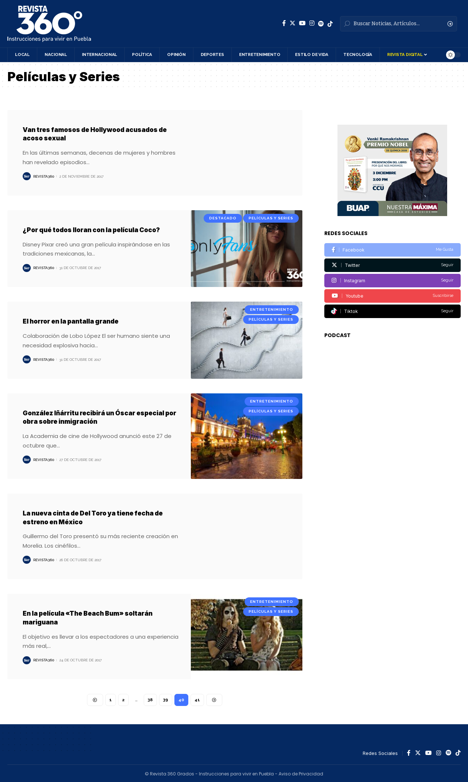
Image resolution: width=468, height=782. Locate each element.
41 (197, 698)
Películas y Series (271, 218)
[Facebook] (284, 23)
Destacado (223, 218)
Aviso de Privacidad (301, 773)
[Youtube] (392, 281)
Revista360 (43, 176)
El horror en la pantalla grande (75, 321)
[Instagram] (311, 23)
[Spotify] (321, 24)
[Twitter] (292, 23)
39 (166, 698)
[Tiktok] (392, 296)
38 (150, 698)
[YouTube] (302, 23)
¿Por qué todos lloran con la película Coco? (97, 229)
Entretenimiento (271, 309)
